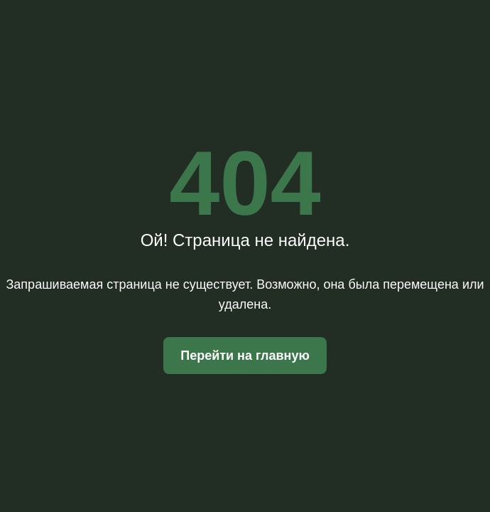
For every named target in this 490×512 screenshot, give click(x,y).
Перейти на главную (245, 355)
